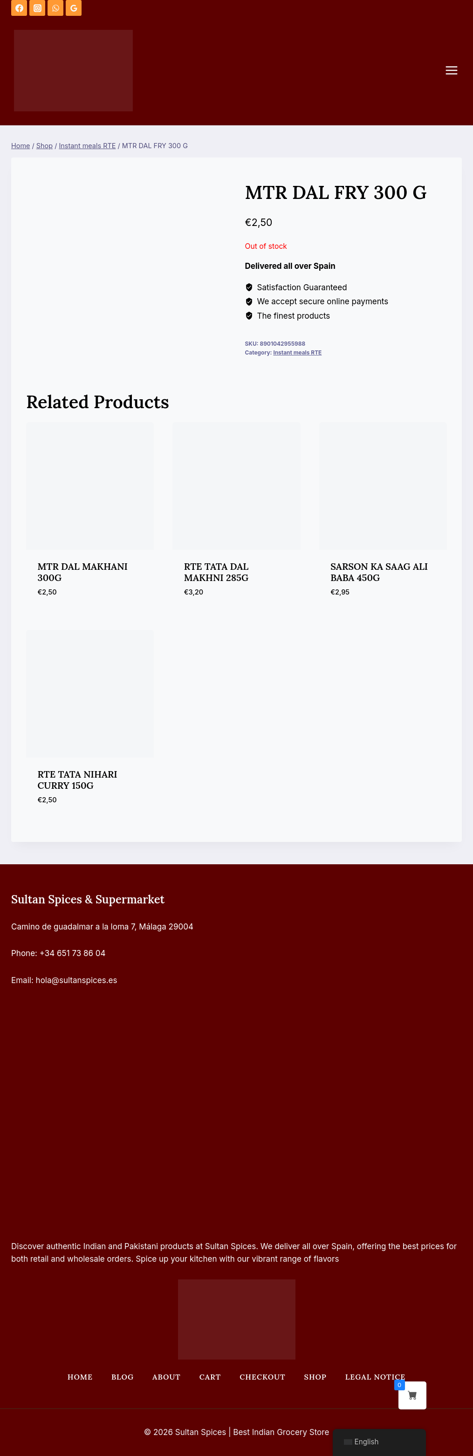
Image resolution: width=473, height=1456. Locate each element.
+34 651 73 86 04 (73, 953)
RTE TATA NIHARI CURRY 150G (77, 779)
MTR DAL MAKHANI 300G (83, 572)
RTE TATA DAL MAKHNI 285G (216, 572)
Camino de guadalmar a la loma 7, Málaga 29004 (102, 926)
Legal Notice (375, 1376)
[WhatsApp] (55, 8)
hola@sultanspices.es (76, 980)
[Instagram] (37, 8)
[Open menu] (456, 70)
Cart (210, 1376)
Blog (122, 1376)
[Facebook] (19, 8)
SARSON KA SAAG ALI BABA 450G (379, 572)
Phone (23, 953)
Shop (315, 1376)
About (166, 1376)
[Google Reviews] (74, 8)
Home (80, 1376)
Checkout (262, 1376)
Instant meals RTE (297, 352)
